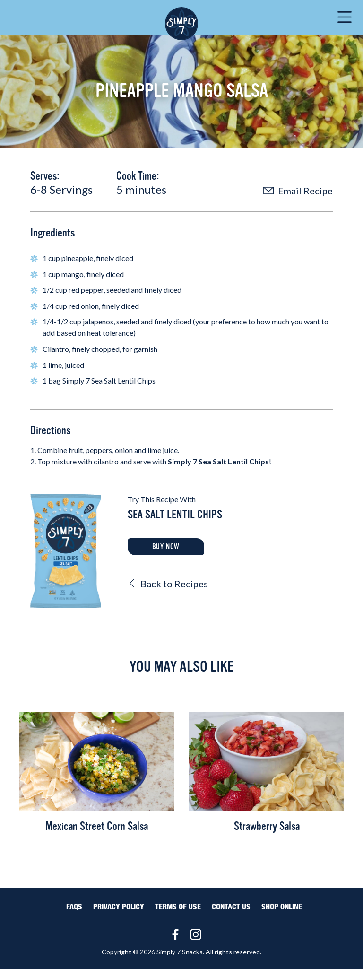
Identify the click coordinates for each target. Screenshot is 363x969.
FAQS (74, 907)
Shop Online (281, 907)
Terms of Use (178, 907)
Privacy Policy (118, 907)
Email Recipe (298, 190)
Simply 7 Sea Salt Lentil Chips (218, 461)
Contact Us (231, 907)
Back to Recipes (168, 583)
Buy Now (166, 546)
